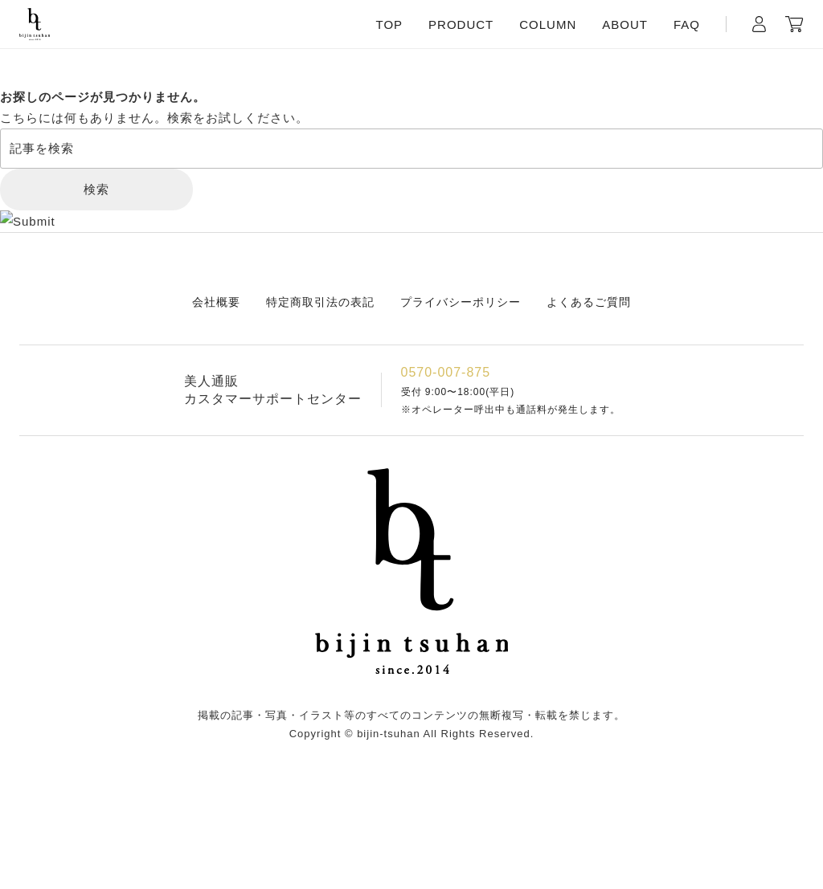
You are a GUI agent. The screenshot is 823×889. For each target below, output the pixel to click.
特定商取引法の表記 (320, 302)
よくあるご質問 (589, 302)
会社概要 (216, 302)
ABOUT (625, 24)
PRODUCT (460, 24)
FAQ (687, 24)
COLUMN (547, 24)
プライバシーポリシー (460, 302)
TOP (389, 24)
